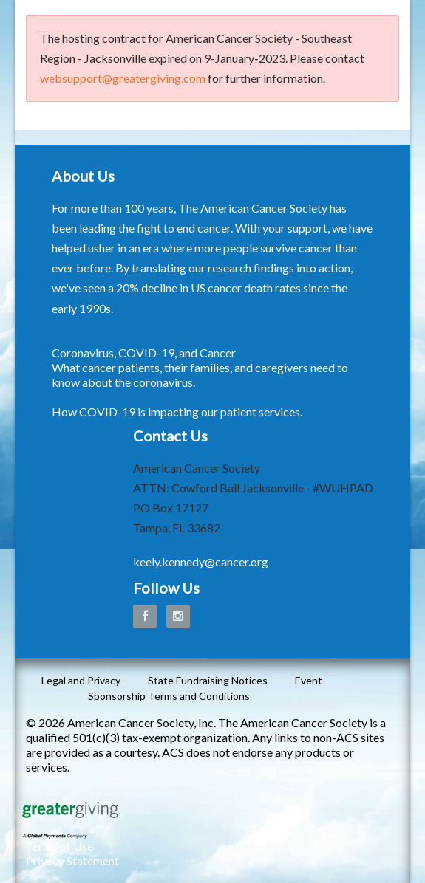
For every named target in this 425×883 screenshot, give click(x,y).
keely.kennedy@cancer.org (200, 561)
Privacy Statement (72, 860)
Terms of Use (59, 846)
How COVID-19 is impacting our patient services (176, 412)
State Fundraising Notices (208, 680)
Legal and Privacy (80, 680)
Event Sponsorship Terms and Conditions (205, 688)
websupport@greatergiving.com (122, 78)
